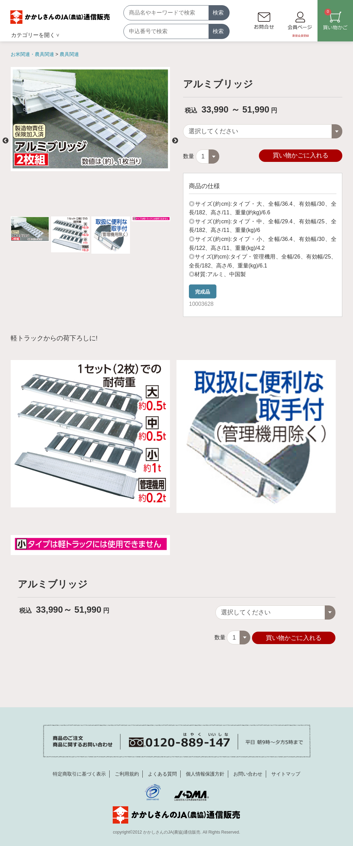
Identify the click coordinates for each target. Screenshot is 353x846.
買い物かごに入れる (301, 155)
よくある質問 (162, 773)
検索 (218, 13)
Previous (5, 140)
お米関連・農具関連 (33, 54)
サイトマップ (285, 773)
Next (175, 140)
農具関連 (69, 54)
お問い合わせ (247, 773)
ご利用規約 (127, 773)
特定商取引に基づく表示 (79, 773)
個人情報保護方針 (205, 773)
